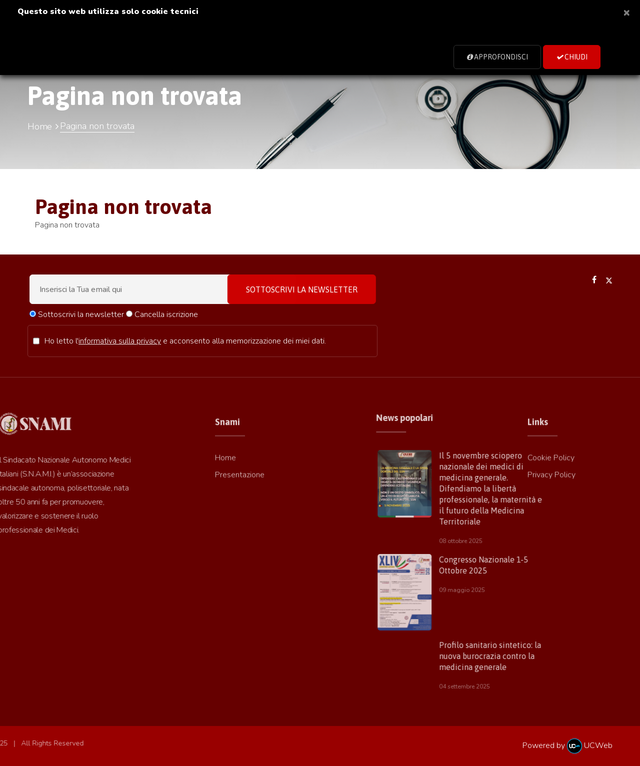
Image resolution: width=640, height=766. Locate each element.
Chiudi (572, 57)
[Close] (626, 12)
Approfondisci (497, 57)
